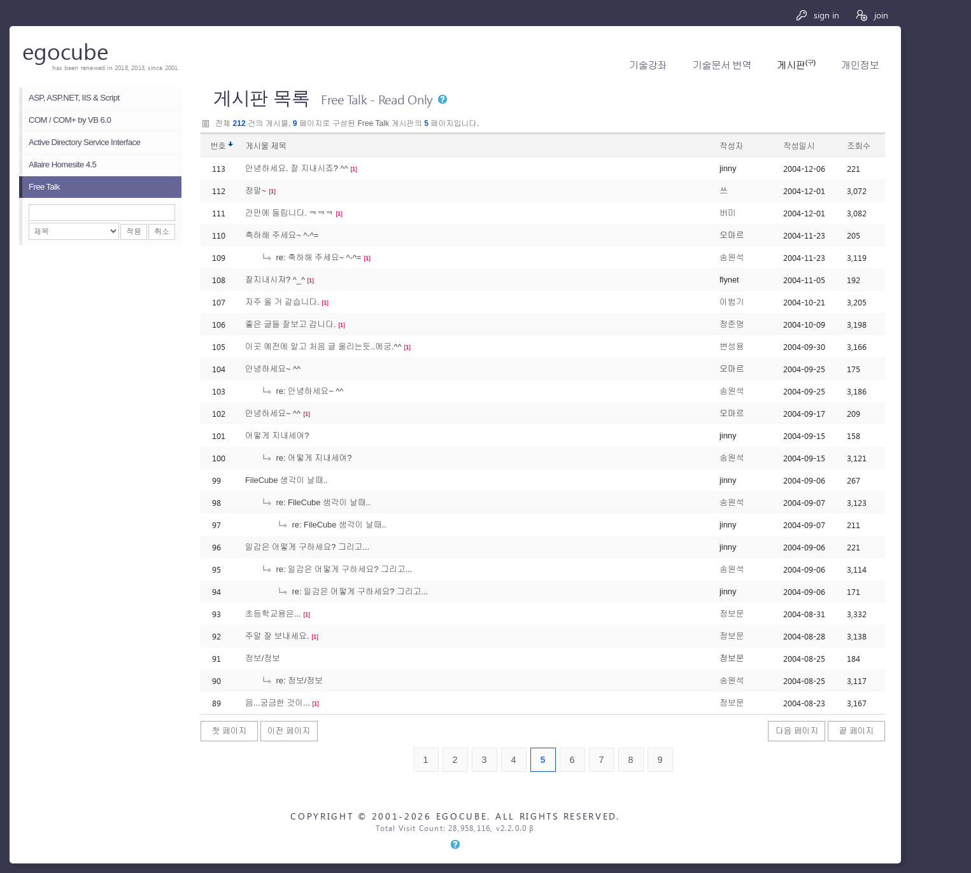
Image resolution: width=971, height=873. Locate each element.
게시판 (796, 65)
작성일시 (798, 146)
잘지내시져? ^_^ (275, 279)
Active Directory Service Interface (84, 142)
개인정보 (860, 65)
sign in (817, 15)
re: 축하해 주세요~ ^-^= (311, 257)
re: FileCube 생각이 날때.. (316, 502)
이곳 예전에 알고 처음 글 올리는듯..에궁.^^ (323, 346)
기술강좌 (648, 65)
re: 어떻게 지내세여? (306, 458)
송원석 (731, 257)
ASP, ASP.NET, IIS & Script (74, 97)
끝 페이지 (856, 731)
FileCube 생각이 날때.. (286, 480)
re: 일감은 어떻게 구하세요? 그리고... (336, 569)
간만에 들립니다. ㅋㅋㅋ (289, 213)
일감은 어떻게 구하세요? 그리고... (307, 547)
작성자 (731, 146)
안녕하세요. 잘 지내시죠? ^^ (296, 168)
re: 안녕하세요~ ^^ (302, 391)
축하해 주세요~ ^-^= (281, 235)
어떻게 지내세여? (277, 435)
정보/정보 (262, 658)
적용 (133, 231)
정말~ (255, 190)
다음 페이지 (797, 731)
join (871, 15)
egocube (65, 51)
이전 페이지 (289, 731)
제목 (279, 146)
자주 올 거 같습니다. (282, 302)
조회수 (858, 146)
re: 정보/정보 (292, 680)
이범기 (731, 302)
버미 (727, 213)
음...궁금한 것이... (277, 703)
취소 (161, 231)
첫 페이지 (229, 731)
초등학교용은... (273, 613)
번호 (218, 146)
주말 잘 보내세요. (277, 636)
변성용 (731, 346)
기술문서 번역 (721, 65)
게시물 (266, 146)
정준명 (731, 324)
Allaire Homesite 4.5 (62, 164)
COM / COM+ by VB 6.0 (70, 120)
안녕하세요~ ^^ (273, 369)
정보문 (731, 613)
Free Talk (44, 187)
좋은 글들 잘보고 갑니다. (290, 324)
